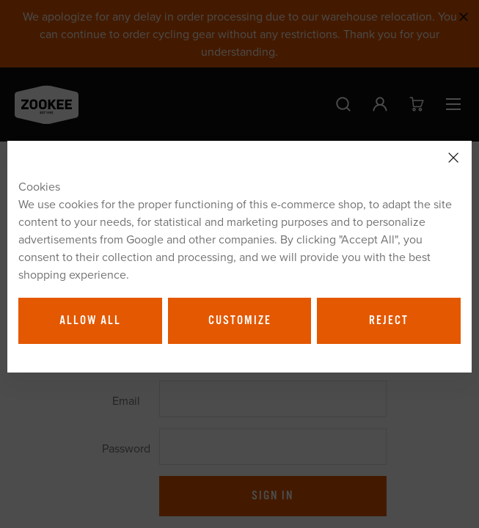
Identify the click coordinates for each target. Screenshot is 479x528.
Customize (239, 320)
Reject (389, 320)
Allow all (90, 320)
